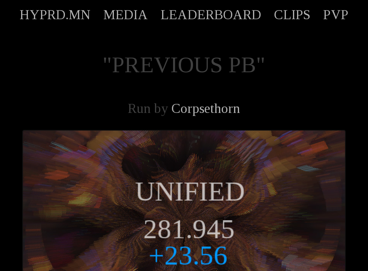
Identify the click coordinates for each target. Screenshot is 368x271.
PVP (335, 14)
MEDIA (125, 14)
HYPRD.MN (55, 14)
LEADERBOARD (211, 14)
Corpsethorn (206, 108)
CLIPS (292, 14)
